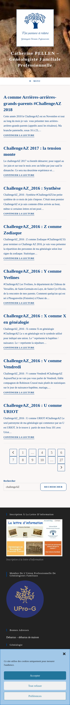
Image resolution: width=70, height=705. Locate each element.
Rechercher (9, 480)
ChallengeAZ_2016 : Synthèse (32, 188)
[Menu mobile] (35, 81)
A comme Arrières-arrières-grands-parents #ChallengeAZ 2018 (32, 103)
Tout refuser (35, 685)
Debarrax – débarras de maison (22, 637)
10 (42, 460)
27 (61, 460)
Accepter (35, 675)
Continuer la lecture (19, 135)
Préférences (35, 696)
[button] (64, 654)
